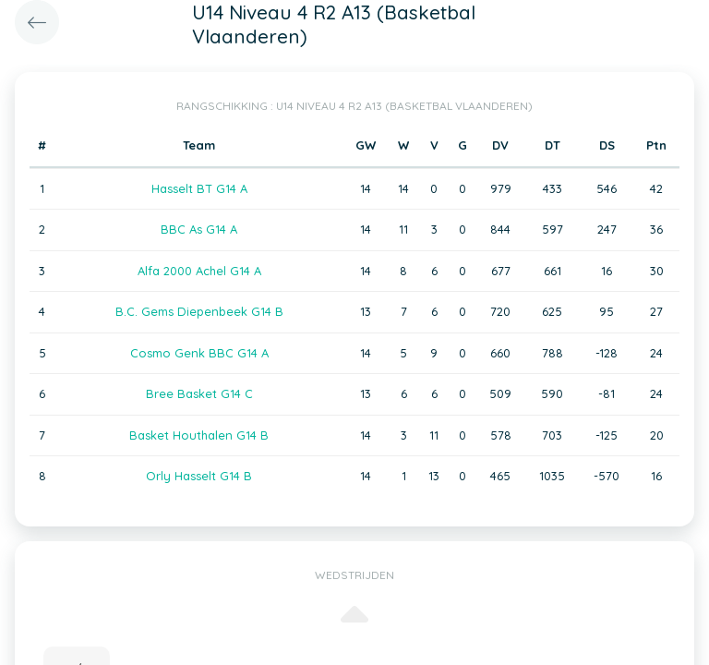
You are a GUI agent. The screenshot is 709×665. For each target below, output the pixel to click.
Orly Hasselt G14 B (199, 475)
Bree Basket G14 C (199, 393)
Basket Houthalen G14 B (199, 435)
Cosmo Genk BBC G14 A (199, 352)
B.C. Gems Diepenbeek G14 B (199, 311)
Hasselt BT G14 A (199, 188)
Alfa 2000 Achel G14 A (199, 270)
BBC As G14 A (199, 229)
